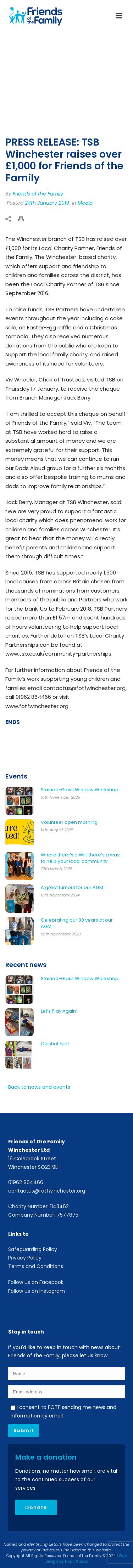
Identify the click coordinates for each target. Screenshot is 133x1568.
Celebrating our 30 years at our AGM (77, 923)
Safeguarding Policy (32, 1249)
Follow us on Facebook (35, 1282)
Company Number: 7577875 (43, 1214)
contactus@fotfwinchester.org (46, 1190)
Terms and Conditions (35, 1266)
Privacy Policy (24, 1257)
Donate (36, 1507)
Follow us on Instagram (36, 1291)
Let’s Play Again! (59, 1011)
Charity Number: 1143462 (38, 1206)
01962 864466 (25, 1182)
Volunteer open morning (69, 822)
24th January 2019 (47, 202)
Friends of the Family (38, 193)
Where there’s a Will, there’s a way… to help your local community (82, 858)
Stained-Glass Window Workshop (79, 790)
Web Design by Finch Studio (86, 1558)
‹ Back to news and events (37, 1087)
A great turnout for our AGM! (73, 887)
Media (85, 202)
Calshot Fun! (55, 1044)
